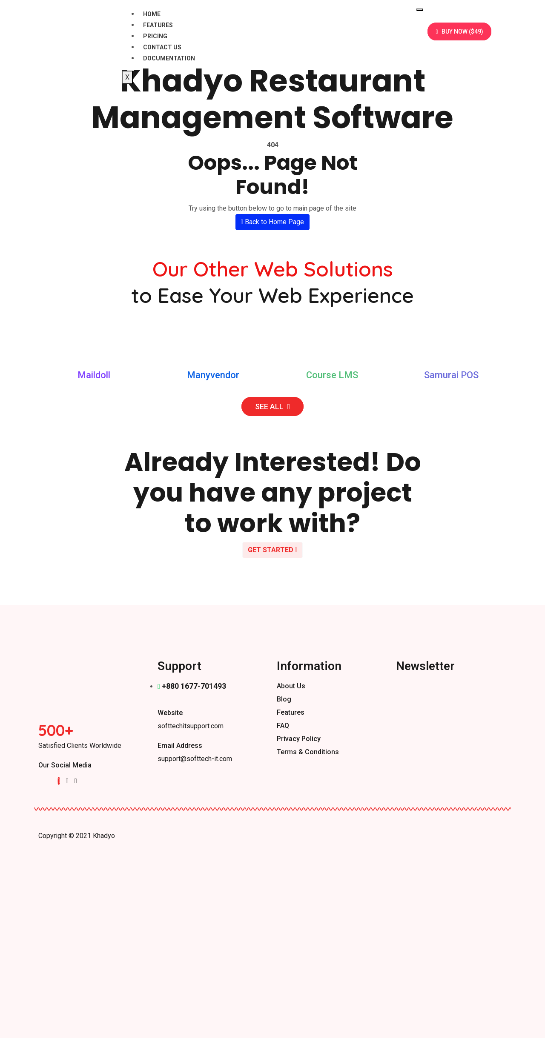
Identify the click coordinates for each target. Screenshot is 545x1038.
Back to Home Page (272, 222)
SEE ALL (272, 406)
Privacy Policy (299, 739)
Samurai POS (451, 375)
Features (158, 25)
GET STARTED (273, 550)
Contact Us (162, 47)
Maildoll (93, 375)
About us (291, 686)
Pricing (155, 36)
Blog (284, 699)
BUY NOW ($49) (459, 31)
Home (152, 14)
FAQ (283, 725)
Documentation (169, 58)
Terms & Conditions (308, 752)
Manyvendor (213, 375)
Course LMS (332, 375)
